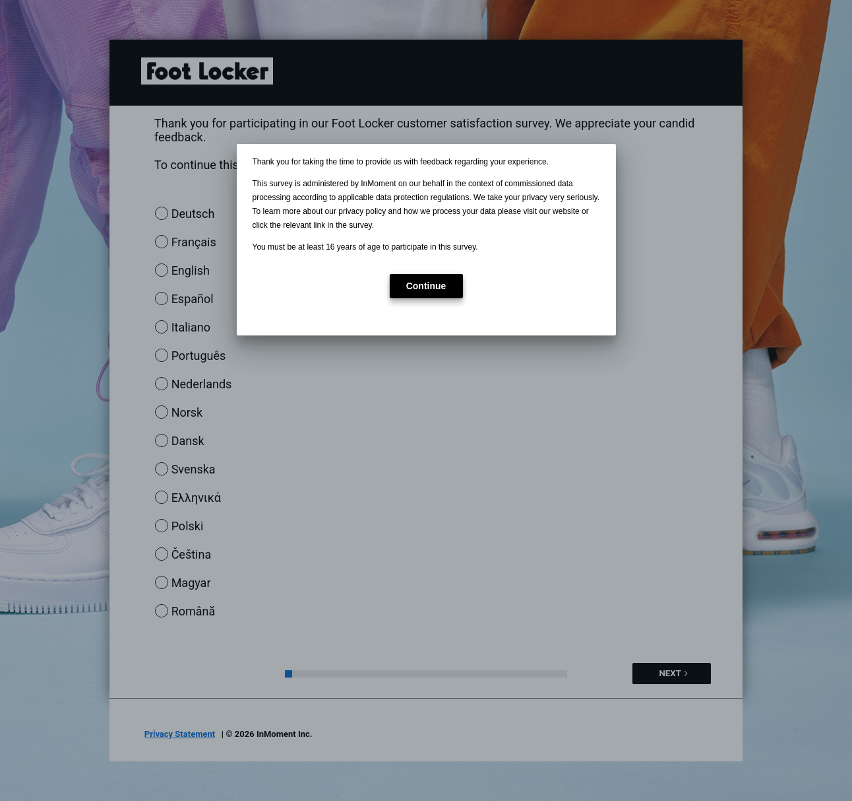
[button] (426, 286)
